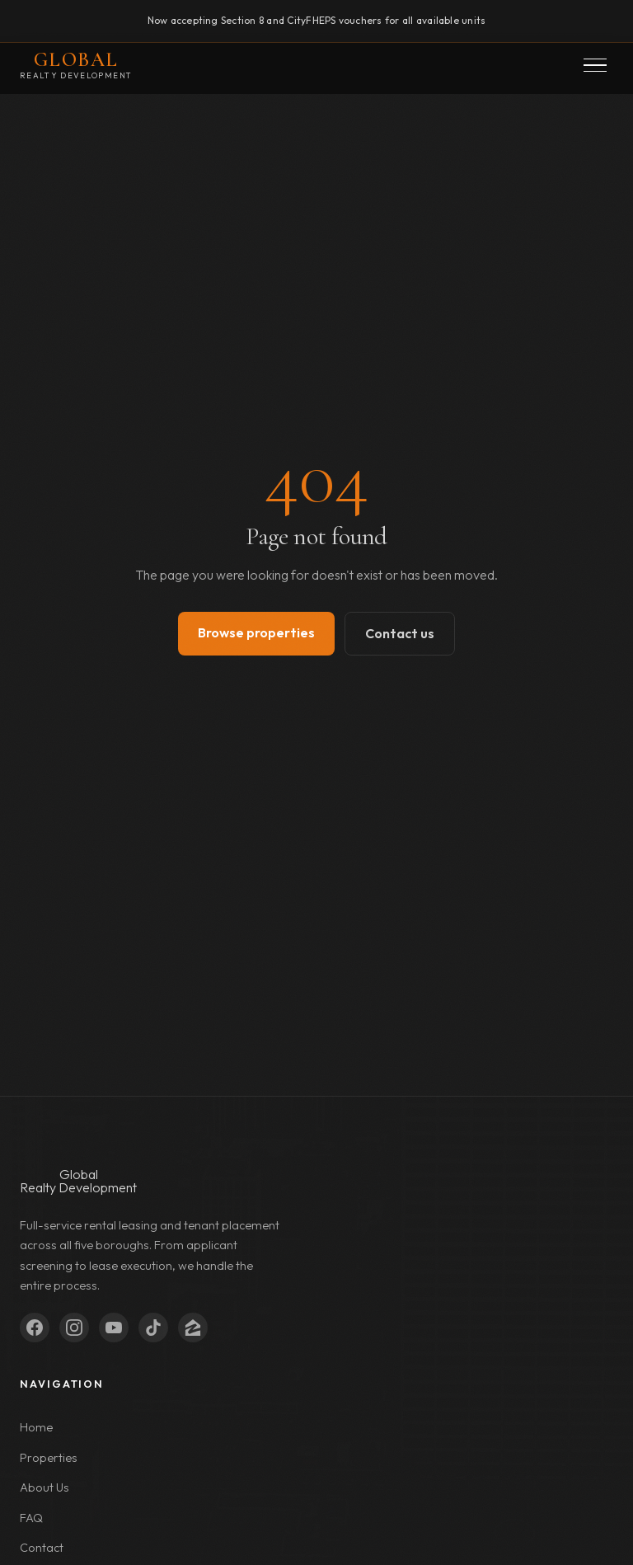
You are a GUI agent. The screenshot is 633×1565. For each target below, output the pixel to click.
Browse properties (256, 632)
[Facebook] (34, 1327)
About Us (44, 1487)
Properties (48, 1457)
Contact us (399, 633)
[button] (595, 65)
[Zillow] (193, 1327)
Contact (41, 1547)
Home (36, 1427)
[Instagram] (74, 1327)
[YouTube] (114, 1327)
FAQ (31, 1518)
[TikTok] (153, 1327)
